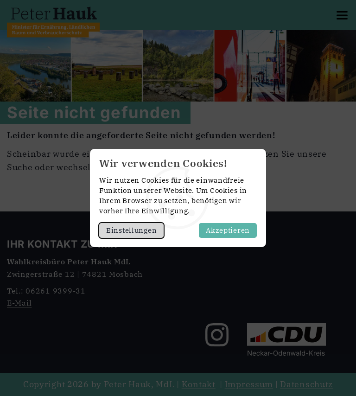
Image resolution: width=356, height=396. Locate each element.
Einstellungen (131, 230)
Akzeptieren (228, 230)
